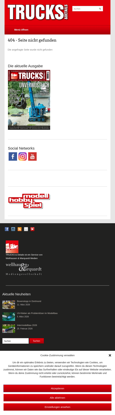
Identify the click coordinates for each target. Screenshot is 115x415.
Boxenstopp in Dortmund (29, 301)
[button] (110, 355)
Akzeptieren (57, 388)
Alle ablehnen (57, 397)
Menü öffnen (21, 29)
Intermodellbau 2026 (27, 325)
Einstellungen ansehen (57, 407)
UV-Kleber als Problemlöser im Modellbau (37, 313)
